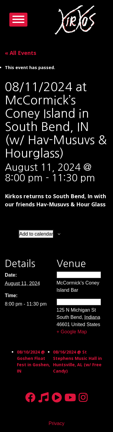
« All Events (20, 52)
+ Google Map (72, 331)
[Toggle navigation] (18, 20)
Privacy (56, 423)
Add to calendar (36, 234)
